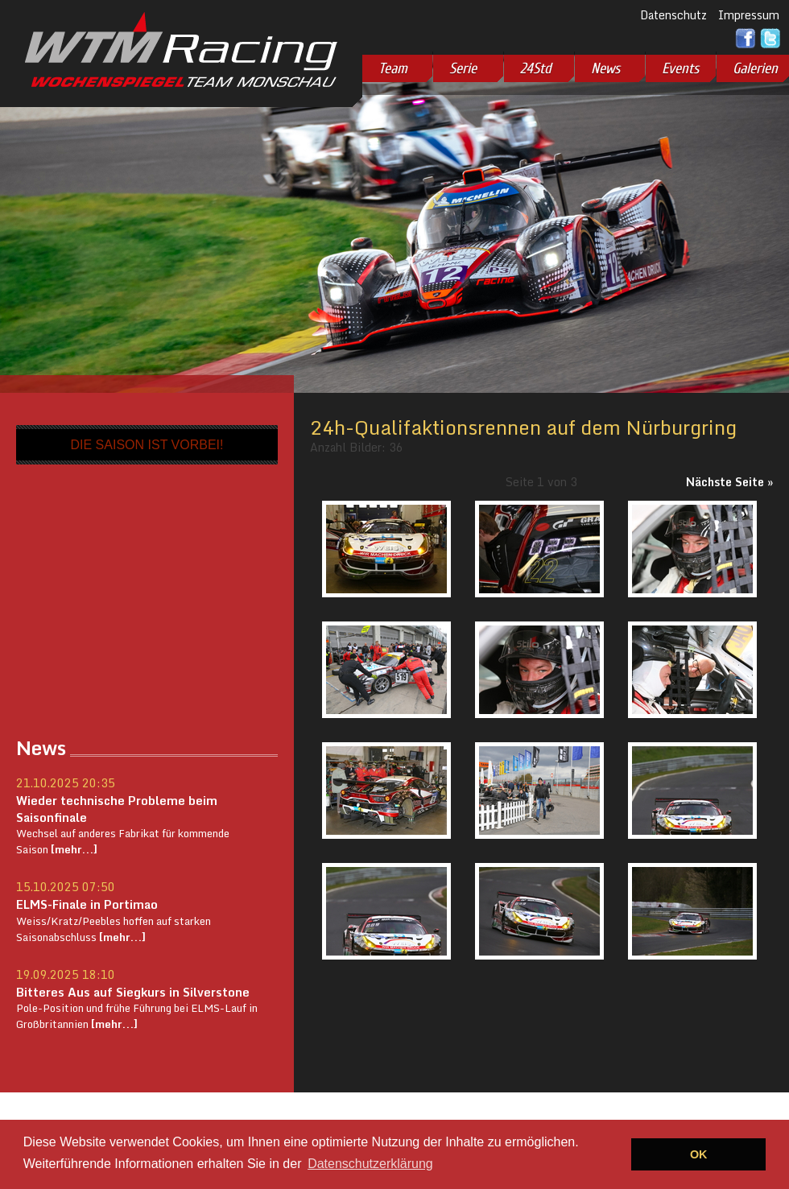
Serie (463, 68)
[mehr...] (72, 849)
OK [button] (699, 1154)
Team (392, 68)
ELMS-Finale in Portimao (87, 904)
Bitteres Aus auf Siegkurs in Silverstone (133, 991)
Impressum (748, 15)
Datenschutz (673, 15)
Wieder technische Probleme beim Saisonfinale (116, 809)
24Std (535, 68)
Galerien (755, 68)
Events (680, 68)
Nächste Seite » (729, 482)
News (605, 68)
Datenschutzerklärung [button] (370, 1163)
